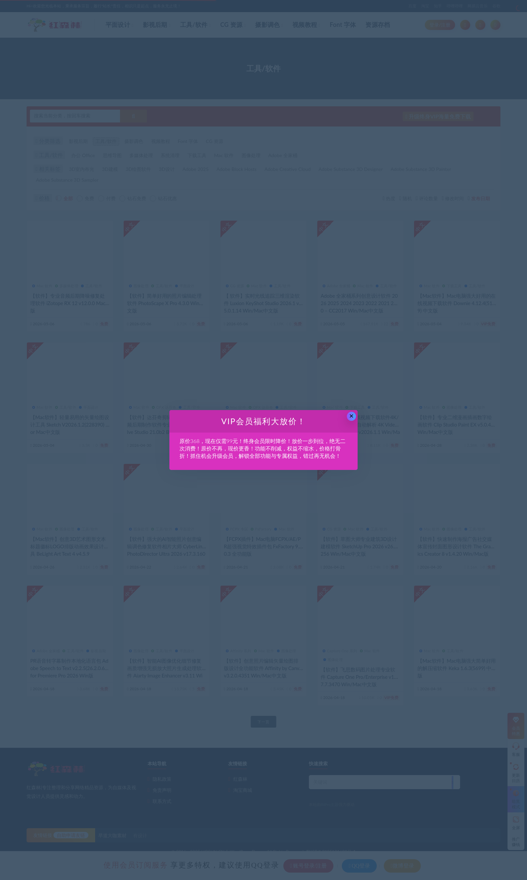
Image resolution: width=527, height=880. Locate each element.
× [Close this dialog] (351, 416)
